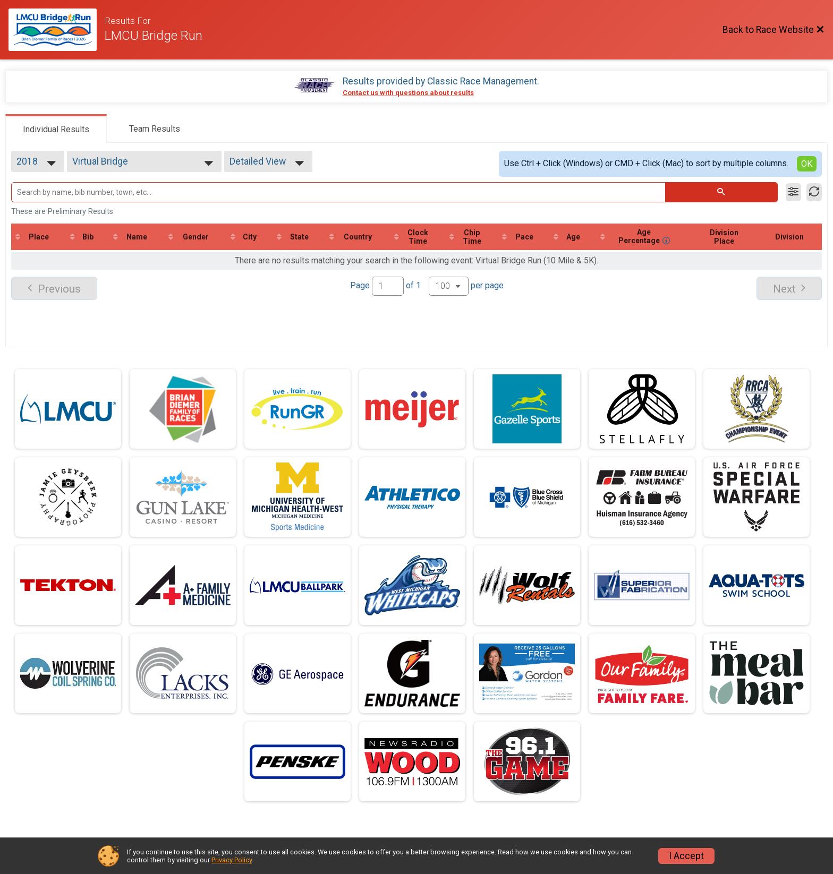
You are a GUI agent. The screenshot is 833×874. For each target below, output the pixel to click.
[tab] (56, 128)
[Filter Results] (793, 192)
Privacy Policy (231, 860)
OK (806, 164)
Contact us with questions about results (408, 93)
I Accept (686, 856)
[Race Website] (56, 29)
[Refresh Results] (814, 192)
